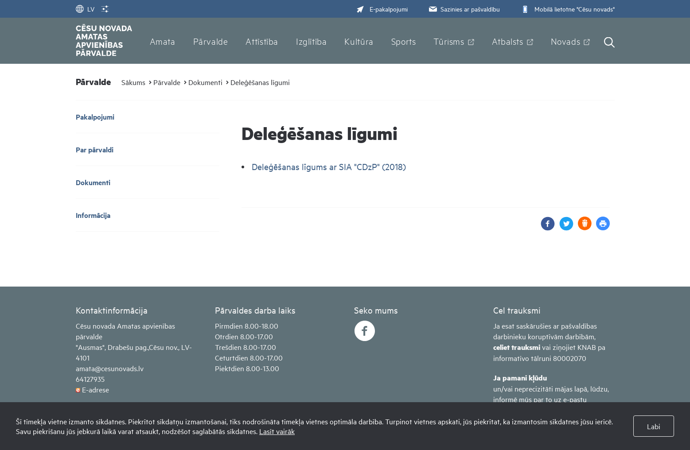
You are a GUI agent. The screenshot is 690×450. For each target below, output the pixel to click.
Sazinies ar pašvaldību (463, 8)
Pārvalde (210, 41)
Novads (566, 41)
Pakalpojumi (95, 117)
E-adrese (95, 389)
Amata (162, 41)
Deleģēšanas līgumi (260, 82)
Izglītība (311, 41)
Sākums (133, 82)
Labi (653, 426)
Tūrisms (448, 41)
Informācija (93, 215)
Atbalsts (507, 41)
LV (85, 8)
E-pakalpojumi (382, 8)
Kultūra (358, 41)
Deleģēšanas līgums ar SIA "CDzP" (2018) (329, 166)
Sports (403, 41)
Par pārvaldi (94, 149)
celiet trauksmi (516, 347)
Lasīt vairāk (277, 431)
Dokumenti (205, 82)
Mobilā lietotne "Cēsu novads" (567, 8)
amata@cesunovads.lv (110, 368)
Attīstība (262, 41)
